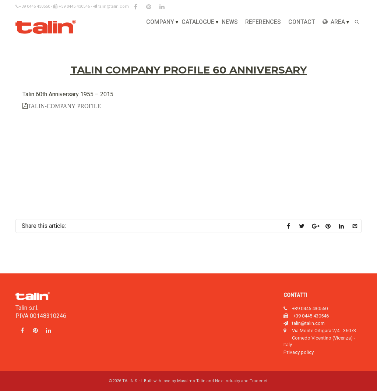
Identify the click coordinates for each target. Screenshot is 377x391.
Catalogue (198, 21)
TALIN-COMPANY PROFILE (64, 106)
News (230, 21)
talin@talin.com (111, 6)
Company (160, 21)
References (263, 21)
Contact (301, 21)
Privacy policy (298, 352)
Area (334, 21)
